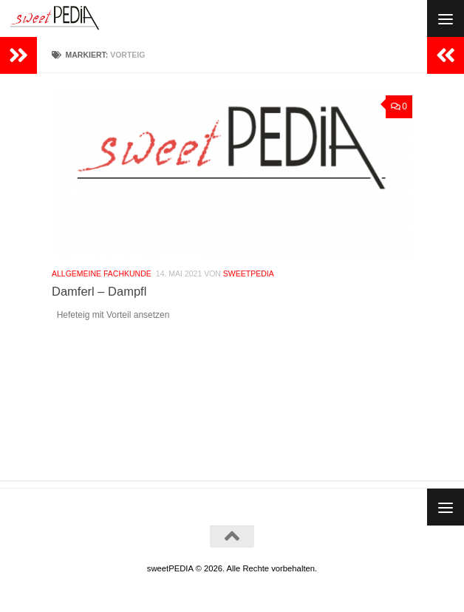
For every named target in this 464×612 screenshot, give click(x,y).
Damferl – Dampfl (99, 292)
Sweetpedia (248, 275)
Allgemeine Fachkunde (101, 275)
